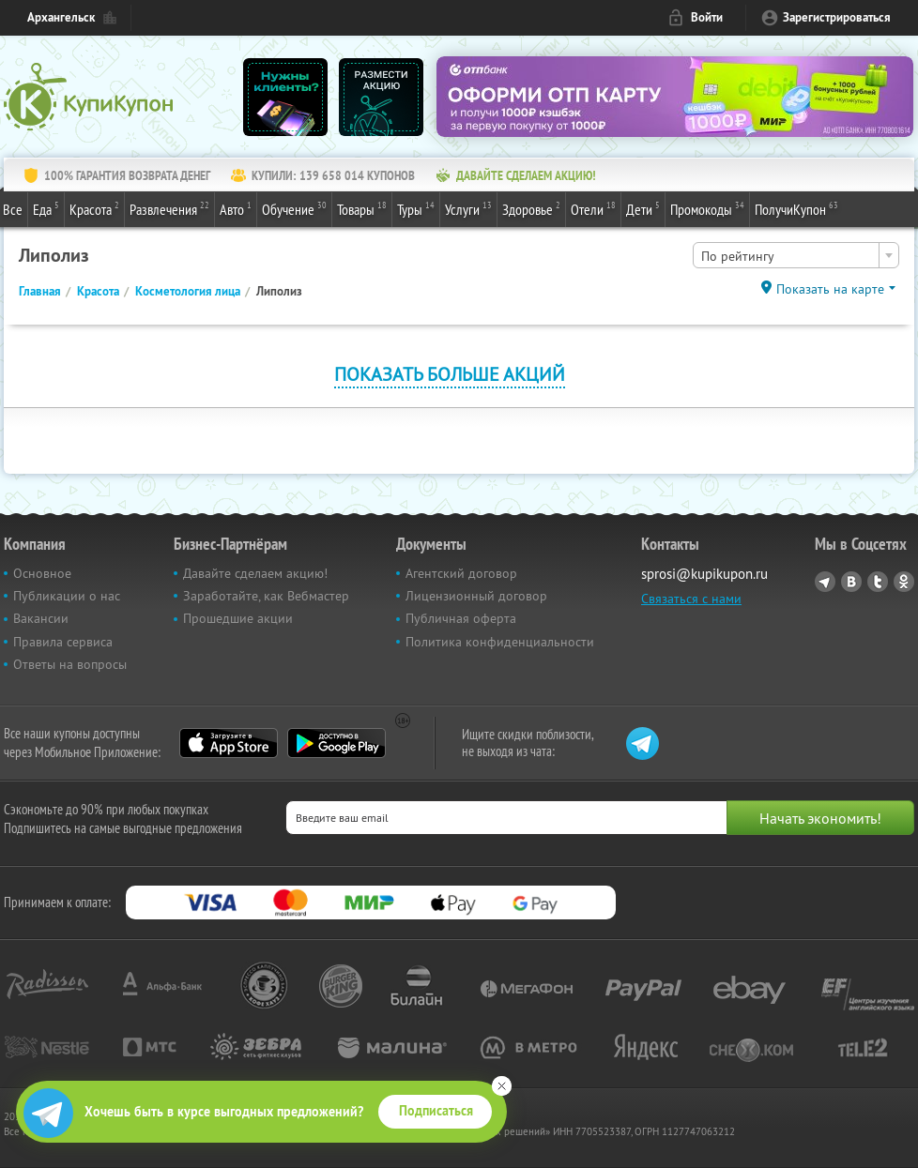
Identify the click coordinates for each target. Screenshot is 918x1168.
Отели (593, 208)
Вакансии (41, 618)
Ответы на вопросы (70, 664)
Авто (236, 208)
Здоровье (531, 208)
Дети (643, 208)
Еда (46, 208)
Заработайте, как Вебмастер (266, 595)
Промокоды (707, 208)
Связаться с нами (691, 598)
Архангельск (61, 17)
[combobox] (796, 255)
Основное (42, 573)
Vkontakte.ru (851, 581)
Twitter (877, 581)
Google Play (336, 743)
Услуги (468, 208)
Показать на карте (830, 289)
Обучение (294, 208)
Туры (416, 208)
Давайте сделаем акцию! (255, 573)
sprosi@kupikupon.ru (704, 574)
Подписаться (436, 1110)
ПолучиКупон (796, 208)
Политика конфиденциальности (499, 641)
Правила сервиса (63, 641)
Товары (362, 208)
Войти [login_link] (707, 17)
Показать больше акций (449, 374)
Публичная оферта (460, 618)
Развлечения (169, 208)
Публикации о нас (66, 595)
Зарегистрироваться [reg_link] (837, 17)
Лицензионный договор (476, 595)
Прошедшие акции (238, 618)
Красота (94, 208)
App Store (228, 743)
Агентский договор (461, 573)
